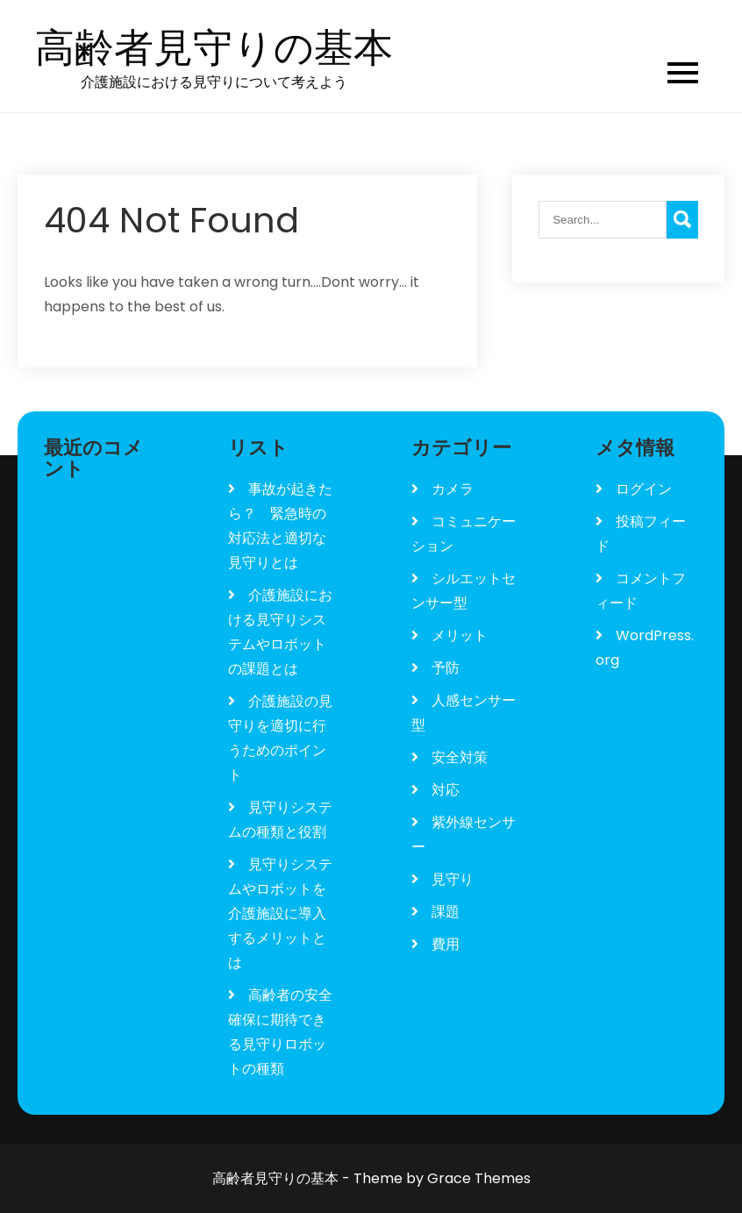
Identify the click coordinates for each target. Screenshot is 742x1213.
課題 (446, 912)
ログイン (644, 489)
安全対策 (460, 757)
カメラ (453, 489)
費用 (446, 944)
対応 (446, 790)
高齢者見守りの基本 (214, 48)
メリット (460, 635)
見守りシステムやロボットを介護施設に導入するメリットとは (280, 913)
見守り (453, 879)
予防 (446, 668)
